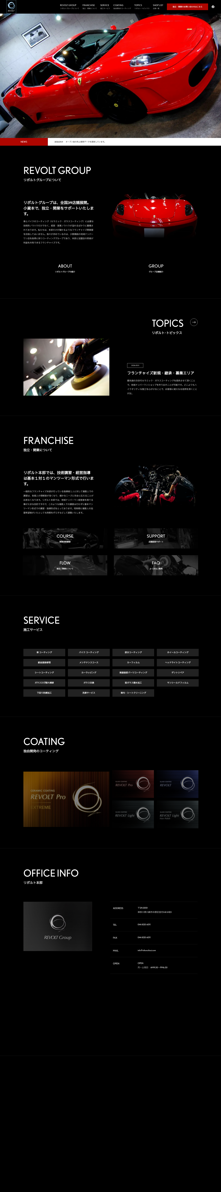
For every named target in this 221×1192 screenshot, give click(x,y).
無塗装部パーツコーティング (133, 673)
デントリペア (177, 673)
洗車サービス (88, 693)
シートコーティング (44, 673)
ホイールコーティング (177, 652)
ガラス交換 (88, 683)
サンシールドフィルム (177, 683)
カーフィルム (133, 662)
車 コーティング (44, 652)
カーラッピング (88, 673)
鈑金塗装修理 (44, 662)
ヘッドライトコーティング (178, 662)
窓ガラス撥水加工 (133, 683)
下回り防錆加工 (44, 693)
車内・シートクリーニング (133, 693)
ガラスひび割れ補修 (44, 683)
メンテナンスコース (88, 662)
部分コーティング (133, 652)
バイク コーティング (89, 652)
